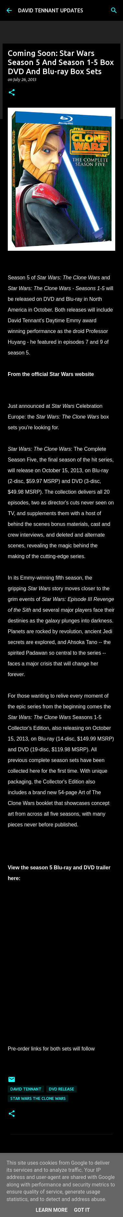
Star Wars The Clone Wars (38, 1098)
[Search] (114, 10)
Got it (82, 1210)
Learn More (51, 1210)
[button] (12, 92)
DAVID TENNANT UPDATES (50, 10)
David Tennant (25, 1089)
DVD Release (61, 1089)
